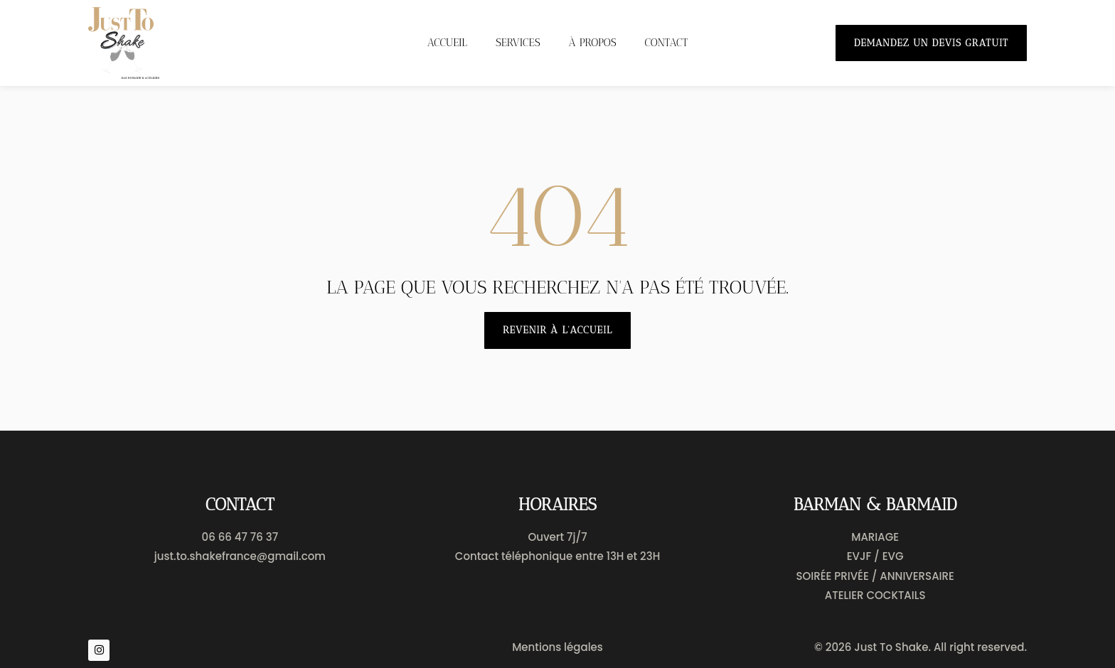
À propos (593, 42)
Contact (666, 42)
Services (518, 42)
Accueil (447, 42)
